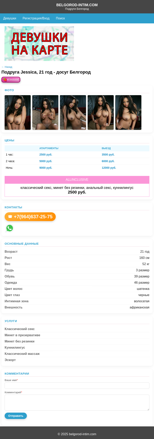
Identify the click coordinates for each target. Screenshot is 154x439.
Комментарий (13, 392)
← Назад (6, 66)
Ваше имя (11, 380)
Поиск (60, 18)
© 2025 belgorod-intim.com (77, 434)
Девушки (9, 18)
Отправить (15, 415)
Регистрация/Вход (36, 18)
